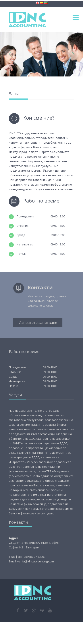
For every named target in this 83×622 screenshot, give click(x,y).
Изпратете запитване (38, 322)
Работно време (41, 200)
